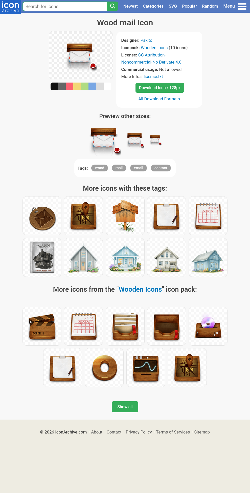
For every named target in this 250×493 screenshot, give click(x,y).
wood (99, 168)
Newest (130, 6)
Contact (114, 432)
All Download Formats (159, 98)
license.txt (153, 76)
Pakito (146, 40)
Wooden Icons (154, 47)
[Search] (112, 6)
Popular (189, 6)
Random (210, 6)
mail (119, 168)
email (138, 168)
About (96, 432)
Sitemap (202, 432)
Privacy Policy (139, 432)
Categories (153, 6)
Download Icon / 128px (159, 87)
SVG (173, 6)
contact (160, 168)
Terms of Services (173, 432)
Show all (124, 406)
